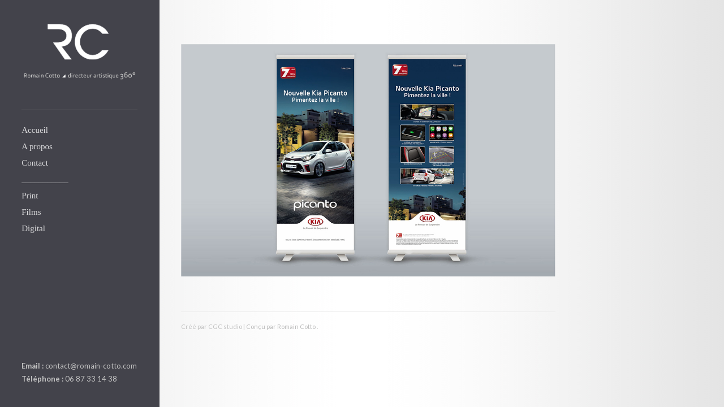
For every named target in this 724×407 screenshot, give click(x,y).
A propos (37, 146)
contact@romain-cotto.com (91, 365)
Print (29, 195)
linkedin (28, 339)
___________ (44, 179)
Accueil (34, 130)
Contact (34, 162)
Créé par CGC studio (211, 326)
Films (31, 212)
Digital (33, 228)
